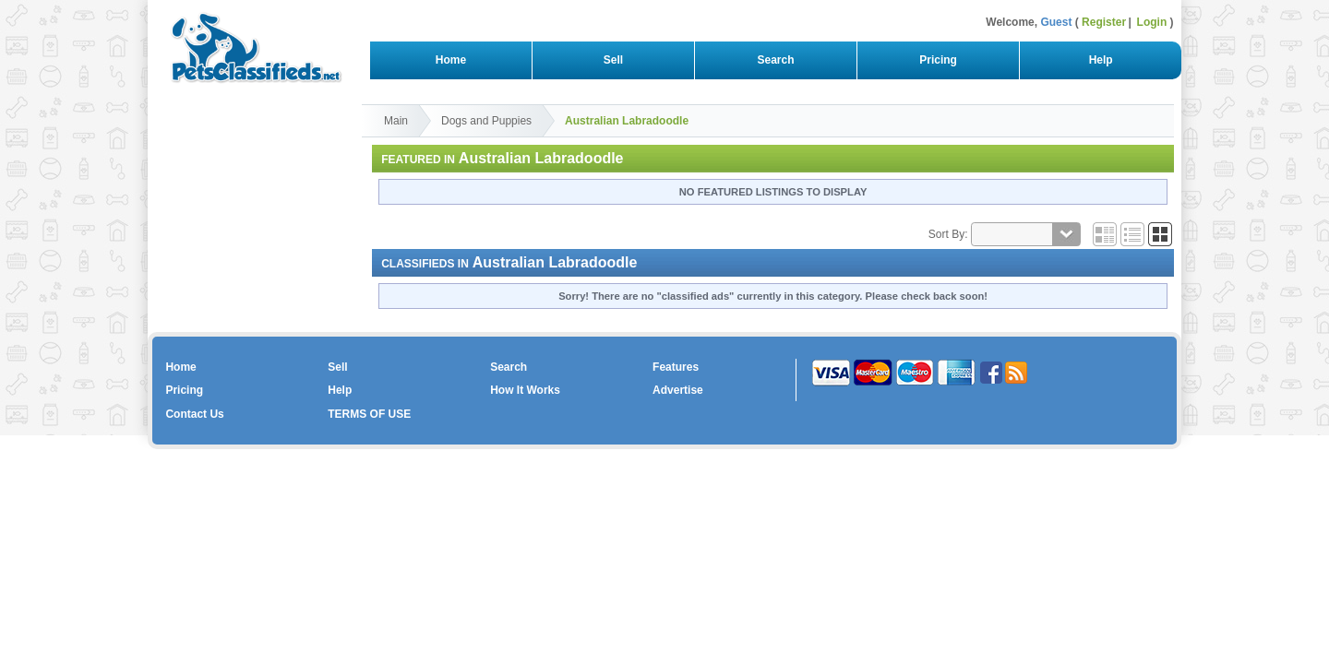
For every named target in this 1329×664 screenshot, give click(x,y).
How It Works (525, 390)
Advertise (678, 390)
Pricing (939, 59)
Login (1152, 22)
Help (1101, 59)
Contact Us (194, 414)
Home (451, 59)
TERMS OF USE (369, 414)
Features (676, 367)
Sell (613, 59)
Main (396, 120)
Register (1104, 22)
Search (775, 59)
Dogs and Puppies (486, 120)
